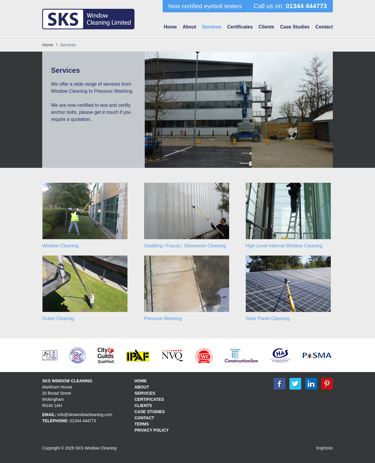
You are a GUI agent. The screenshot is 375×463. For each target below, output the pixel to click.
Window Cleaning (60, 245)
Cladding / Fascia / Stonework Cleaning (185, 245)
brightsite (324, 448)
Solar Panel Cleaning (267, 318)
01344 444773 (83, 420)
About (189, 27)
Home (170, 27)
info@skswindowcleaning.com (84, 414)
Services (211, 27)
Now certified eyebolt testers (205, 6)
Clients (266, 27)
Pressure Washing (163, 318)
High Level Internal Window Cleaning (284, 245)
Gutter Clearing (58, 318)
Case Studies (294, 27)
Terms (141, 424)
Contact (324, 27)
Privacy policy (151, 430)
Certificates (240, 27)
